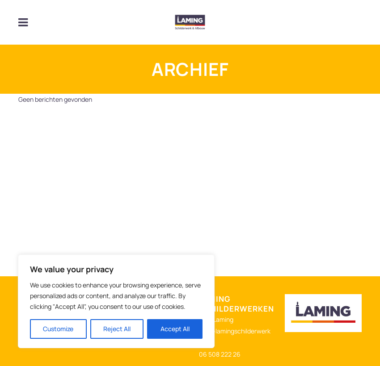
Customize (58, 328)
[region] (116, 301)
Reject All (117, 328)
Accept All (175, 328)
